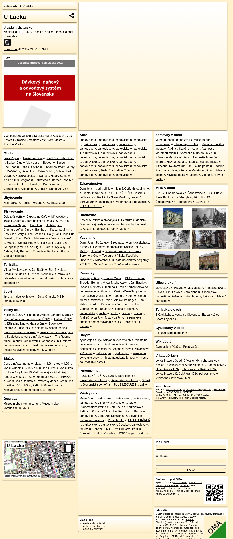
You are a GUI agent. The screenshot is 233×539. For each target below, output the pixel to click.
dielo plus (28, 171)
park (48, 336)
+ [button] (85, 8)
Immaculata (87, 313)
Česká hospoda (14, 255)
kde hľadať (163, 442)
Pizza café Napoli (15, 225)
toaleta (28, 381)
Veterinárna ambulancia (131, 201)
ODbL (183, 516)
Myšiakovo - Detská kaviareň (52, 238)
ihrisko (8, 296)
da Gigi (34, 247)
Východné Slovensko (17, 135)
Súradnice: (11, 49)
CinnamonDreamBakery (59, 167)
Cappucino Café (36, 216)
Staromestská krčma (38, 220)
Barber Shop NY (62, 180)
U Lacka (28, 5)
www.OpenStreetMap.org (198, 513)
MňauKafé (58, 216)
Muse (10, 242)
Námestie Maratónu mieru (196, 153)
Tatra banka (125, 375)
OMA (16, 5)
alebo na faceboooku (94, 526)
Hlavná (178, 287)
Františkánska (214, 287)
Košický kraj (41, 135)
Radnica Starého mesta (183, 148)
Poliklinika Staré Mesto (112, 197)
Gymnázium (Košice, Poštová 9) (176, 346)
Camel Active (57, 188)
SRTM (175, 536)
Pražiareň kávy (33, 158)
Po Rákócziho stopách (170, 332)
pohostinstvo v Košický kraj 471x (177, 373)
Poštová (176, 296)
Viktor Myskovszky (15, 269)
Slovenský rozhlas (186, 144)
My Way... (61, 247)
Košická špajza (25, 175)
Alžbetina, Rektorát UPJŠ (172, 166)
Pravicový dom (46, 381)
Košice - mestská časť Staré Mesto (39, 140)
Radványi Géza (89, 278)
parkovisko (86, 139)
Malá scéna (36, 323)
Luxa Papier (11, 158)
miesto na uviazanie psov (48, 327)
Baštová (208, 296)
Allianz (16, 368)
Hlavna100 (11, 202)
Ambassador (57, 202)
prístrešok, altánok (15, 278)
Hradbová (192, 296)
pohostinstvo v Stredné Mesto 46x (177, 360)
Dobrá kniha (51, 184)
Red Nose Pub (56, 251)
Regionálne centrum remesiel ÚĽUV (27, 319)
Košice (57, 135)
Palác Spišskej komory (47, 385)
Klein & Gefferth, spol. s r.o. (132, 188)
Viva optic (32, 162)
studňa (19, 274)
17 (208, 193)
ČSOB (110, 375)
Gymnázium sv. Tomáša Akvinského (117, 264)
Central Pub (25, 242)
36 (195, 197)
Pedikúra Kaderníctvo (60, 158)
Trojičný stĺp (130, 321)
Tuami (47, 247)
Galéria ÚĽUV (63, 319)
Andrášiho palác (90, 317)
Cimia (41, 188)
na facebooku (180, 482)
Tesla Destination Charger (117, 170)
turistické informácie (41, 274)
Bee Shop (10, 167)
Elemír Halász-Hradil (125, 429)
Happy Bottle (59, 175)
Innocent (12, 184)
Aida (6, 251)
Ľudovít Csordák (104, 433)
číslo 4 (146, 380)
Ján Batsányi (103, 308)
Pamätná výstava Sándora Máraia (49, 314)
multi (19, 301)
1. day (129, 402)
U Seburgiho (54, 225)
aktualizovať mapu (175, 389)
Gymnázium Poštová (93, 242)
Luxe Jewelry (30, 184)
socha (119, 308)
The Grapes (35, 234)
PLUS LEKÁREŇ (119, 193)
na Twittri (184, 485)
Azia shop (27, 188)
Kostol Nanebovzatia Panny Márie (105, 228)
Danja (43, 175)
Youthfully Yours (46, 376)
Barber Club (14, 162)
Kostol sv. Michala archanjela (98, 220)
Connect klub (50, 341)
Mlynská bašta (176, 174)
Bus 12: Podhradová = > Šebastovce (179, 193)
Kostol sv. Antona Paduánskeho (127, 224)
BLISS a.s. (32, 368)
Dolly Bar (53, 234)
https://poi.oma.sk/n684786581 (211, 127)
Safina (35, 167)
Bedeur (48, 162)
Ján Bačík (38, 269)
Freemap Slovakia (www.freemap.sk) (175, 521)
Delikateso (41, 180)
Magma (25, 180)
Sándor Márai (112, 278)
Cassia (138, 193)
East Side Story (14, 234)
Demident (86, 188)
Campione (10, 188)
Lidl (142, 384)
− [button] (85, 14)
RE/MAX (66, 376)
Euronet (48, 389)
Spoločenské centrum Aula (24, 336)
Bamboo (40, 229)
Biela (159, 292)
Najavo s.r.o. (12, 389)
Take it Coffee (12, 220)
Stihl (58, 171)
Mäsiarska (13, 32)
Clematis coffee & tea (17, 229)
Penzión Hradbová (34, 202)
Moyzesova (163, 287)
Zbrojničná (191, 292)
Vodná (193, 174)
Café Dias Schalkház (111, 415)
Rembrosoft (31, 389)
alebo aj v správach (93, 529)
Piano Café (23, 238)
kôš (49, 363)
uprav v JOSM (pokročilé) (199, 389)
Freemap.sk (184, 127)
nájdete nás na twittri (94, 523)
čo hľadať (162, 455)
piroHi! (21, 247)
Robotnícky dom (122, 295)
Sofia (24, 167)
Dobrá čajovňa (13, 216)
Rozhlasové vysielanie (94, 295)
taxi (25, 408)
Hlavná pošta (175, 161)
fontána (110, 287)
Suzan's (61, 220)
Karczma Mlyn (59, 229)
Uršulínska (173, 292)
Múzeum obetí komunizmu (21, 341)
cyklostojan (87, 340)
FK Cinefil (46, 349)
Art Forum (10, 180)
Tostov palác (113, 317)
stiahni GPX (162, 395)
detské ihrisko (25, 296)
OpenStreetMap (165, 127)
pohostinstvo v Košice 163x (198, 369)
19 (198, 201)
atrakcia (63, 274)
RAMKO (12, 171)
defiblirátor (86, 197)
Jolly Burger (21, 251)
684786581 (219, 389)
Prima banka (116, 420)
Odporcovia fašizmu (114, 304)
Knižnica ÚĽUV (13, 314)
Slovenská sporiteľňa (93, 380)
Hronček (96, 251)
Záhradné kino (16, 323)
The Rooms (62, 336)
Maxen (38, 363)
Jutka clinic (103, 188)
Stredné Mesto (13, 144)
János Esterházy (90, 287)
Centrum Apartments (17, 363)
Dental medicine (93, 193)
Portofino (36, 225)
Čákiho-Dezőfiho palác (128, 291)
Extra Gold (45, 171)
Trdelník (38, 251)
